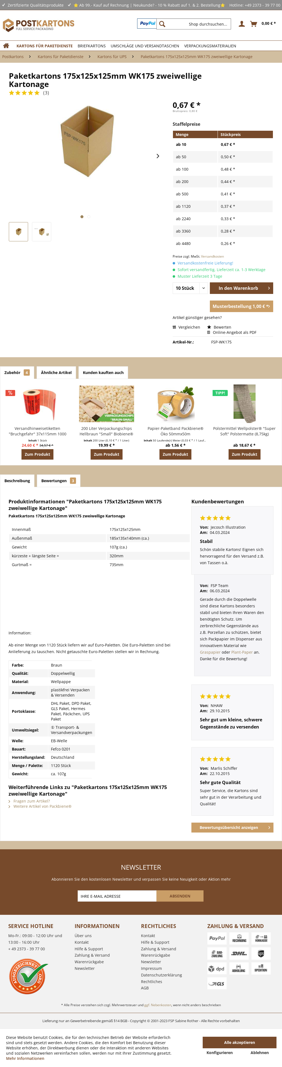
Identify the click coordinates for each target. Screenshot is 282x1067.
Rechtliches (151, 981)
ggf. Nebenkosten (157, 1005)
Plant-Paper (242, 652)
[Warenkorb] (263, 23)
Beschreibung (17, 480)
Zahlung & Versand (92, 955)
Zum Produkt (37, 454)
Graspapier (211, 652)
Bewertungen (58, 480)
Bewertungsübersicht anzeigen (235, 826)
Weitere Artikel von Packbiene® (40, 806)
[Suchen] (162, 23)
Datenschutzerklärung (161, 975)
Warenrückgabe (89, 961)
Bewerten (219, 327)
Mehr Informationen (25, 1058)
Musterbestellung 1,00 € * (241, 305)
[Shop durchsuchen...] (193, 23)
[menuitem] (195, 23)
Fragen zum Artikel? (29, 801)
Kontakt (82, 942)
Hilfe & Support (89, 948)
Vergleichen (186, 327)
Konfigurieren (220, 1052)
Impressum (151, 968)
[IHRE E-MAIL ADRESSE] (118, 896)
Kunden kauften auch (103, 372)
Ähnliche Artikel (56, 372)
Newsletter (85, 968)
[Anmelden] (241, 23)
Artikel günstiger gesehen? (197, 317)
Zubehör (17, 372)
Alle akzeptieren (239, 1042)
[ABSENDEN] (180, 896)
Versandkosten (212, 256)
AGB (145, 987)
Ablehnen (260, 1052)
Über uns (83, 935)
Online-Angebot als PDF (231, 332)
